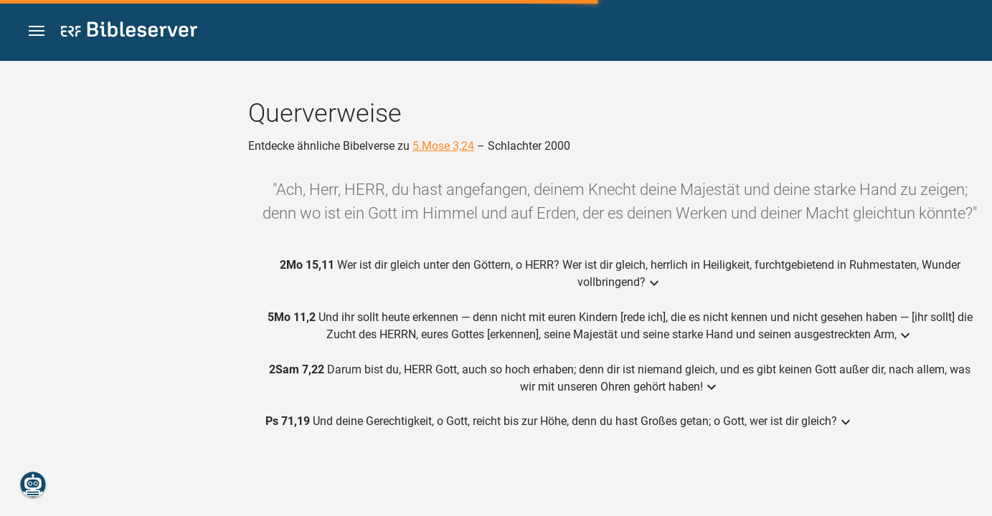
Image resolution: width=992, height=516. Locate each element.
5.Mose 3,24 (443, 146)
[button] (36, 31)
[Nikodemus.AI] (33, 484)
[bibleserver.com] (129, 31)
